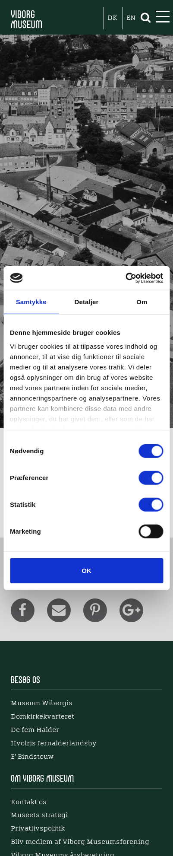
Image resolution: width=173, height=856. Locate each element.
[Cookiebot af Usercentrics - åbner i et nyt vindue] (125, 277)
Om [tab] (141, 301)
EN (130, 18)
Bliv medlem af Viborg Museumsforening (80, 842)
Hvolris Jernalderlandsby (54, 743)
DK (112, 18)
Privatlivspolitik (38, 828)
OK (86, 570)
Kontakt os (29, 802)
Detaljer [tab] (87, 301)
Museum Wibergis (41, 703)
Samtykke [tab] (31, 301)
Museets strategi (39, 815)
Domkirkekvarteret (42, 716)
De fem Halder (35, 730)
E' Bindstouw (32, 757)
